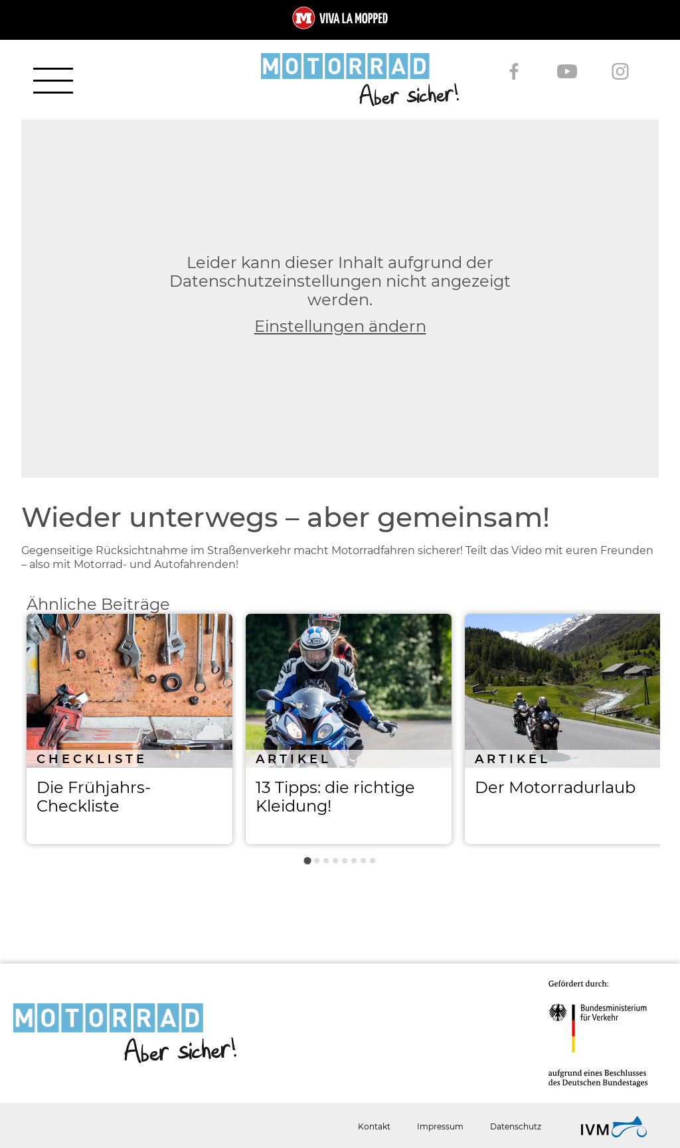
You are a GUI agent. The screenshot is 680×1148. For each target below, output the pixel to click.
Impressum (440, 1126)
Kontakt (374, 1126)
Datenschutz (515, 1126)
